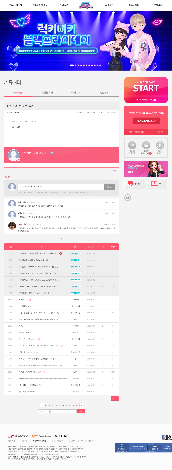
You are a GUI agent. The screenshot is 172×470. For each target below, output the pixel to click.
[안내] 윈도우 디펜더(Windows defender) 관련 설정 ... (38, 280)
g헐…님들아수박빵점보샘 (30, 385)
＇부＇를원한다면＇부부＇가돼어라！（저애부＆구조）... (42, 313)
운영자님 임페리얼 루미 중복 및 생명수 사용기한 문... (40, 365)
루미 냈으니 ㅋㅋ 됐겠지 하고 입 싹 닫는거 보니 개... (40, 359)
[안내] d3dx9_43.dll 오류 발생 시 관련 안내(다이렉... (38, 286)
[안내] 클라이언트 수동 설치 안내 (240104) (35, 293)
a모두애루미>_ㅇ (27, 306)
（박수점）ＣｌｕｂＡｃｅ (30, 352)
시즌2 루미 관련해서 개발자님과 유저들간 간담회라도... (41, 319)
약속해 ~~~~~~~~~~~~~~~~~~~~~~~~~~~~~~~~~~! (43, 378)
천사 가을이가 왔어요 (27, 392)
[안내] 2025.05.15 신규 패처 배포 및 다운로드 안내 (38, 273)
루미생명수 (25, 299)
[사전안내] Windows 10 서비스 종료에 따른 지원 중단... (39, 267)
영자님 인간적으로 (27, 332)
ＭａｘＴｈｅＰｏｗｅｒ (30, 339)
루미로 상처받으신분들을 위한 (32, 372)
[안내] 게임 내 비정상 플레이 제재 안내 (33, 260)
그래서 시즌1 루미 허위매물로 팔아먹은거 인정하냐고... (41, 346)
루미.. (21, 326)
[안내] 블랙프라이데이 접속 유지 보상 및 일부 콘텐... (40, 253)
